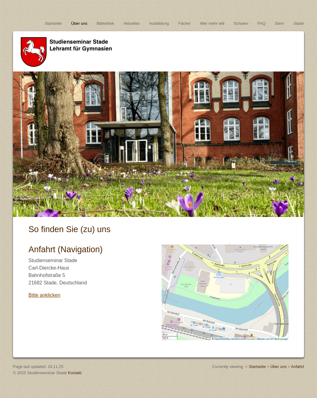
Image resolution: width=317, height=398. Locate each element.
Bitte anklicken (44, 295)
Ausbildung (159, 23)
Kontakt (74, 372)
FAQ (262, 23)
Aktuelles (132, 23)
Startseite (53, 23)
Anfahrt (297, 366)
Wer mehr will (212, 23)
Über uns (79, 23)
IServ (279, 23)
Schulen (241, 23)
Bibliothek (105, 23)
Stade (298, 23)
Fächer (184, 23)
